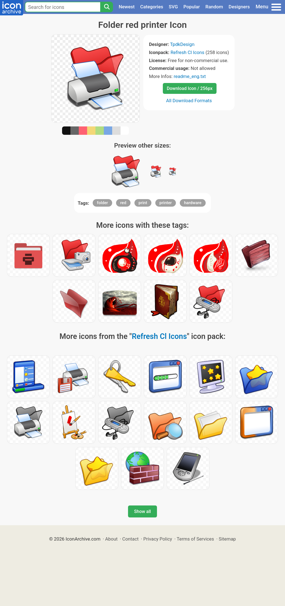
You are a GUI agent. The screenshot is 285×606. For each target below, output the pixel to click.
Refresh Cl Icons (188, 52)
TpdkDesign (182, 44)
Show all (142, 511)
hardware (192, 202)
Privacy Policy (157, 539)
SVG (173, 6)
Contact (130, 539)
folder (102, 202)
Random (214, 6)
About (111, 539)
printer (165, 202)
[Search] (106, 7)
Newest (126, 6)
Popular (191, 6)
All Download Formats (189, 100)
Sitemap (227, 539)
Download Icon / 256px (189, 88)
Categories (151, 6)
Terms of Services (195, 539)
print (143, 202)
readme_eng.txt (190, 76)
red (123, 202)
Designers (239, 6)
